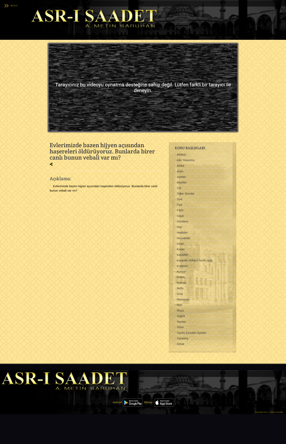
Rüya (180, 310)
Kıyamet (182, 266)
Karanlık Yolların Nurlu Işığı (195, 260)
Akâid (180, 165)
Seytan (181, 321)
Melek (181, 277)
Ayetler (181, 176)
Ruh (179, 305)
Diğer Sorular (185, 193)
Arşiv (180, 171)
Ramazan (183, 299)
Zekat (180, 344)
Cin (179, 188)
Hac (179, 227)
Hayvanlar (183, 238)
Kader (181, 249)
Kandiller (182, 254)
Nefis (180, 288)
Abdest (181, 154)
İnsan (180, 243)
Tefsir (180, 327)
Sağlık (181, 316)
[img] (51, 164)
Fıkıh (180, 210)
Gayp (180, 215)
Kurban (181, 271)
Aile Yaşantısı (186, 160)
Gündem (182, 221)
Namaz (181, 282)
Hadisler (182, 232)
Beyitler (182, 182)
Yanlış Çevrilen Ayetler (192, 332)
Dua (179, 199)
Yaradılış (182, 338)
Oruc (180, 293)
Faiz (179, 204)
